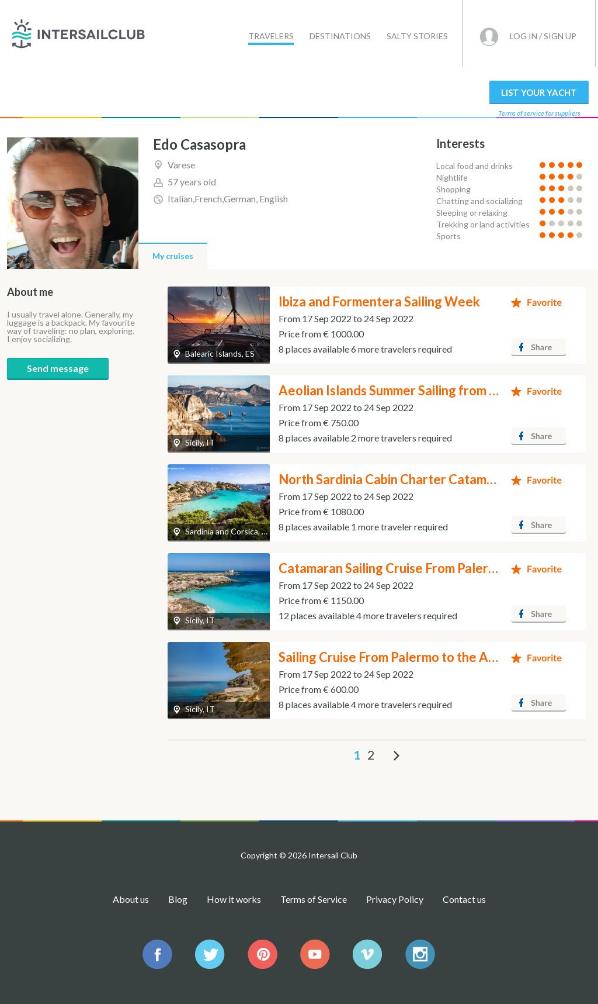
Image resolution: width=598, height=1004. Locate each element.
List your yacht (539, 92)
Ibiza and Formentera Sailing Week (379, 301)
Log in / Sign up (543, 36)
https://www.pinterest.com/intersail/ (262, 954)
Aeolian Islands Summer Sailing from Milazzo (407, 390)
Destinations (340, 36)
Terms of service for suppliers (539, 113)
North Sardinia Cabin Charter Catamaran (396, 479)
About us (131, 899)
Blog (177, 899)
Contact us (464, 899)
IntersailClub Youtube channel (315, 954)
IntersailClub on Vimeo (368, 954)
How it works (234, 899)
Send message (58, 368)
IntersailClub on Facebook (157, 954)
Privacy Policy (394, 899)
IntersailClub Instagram (420, 954)
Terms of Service (313, 899)
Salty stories (417, 36)
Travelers (271, 36)
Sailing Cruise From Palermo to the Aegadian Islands (428, 657)
